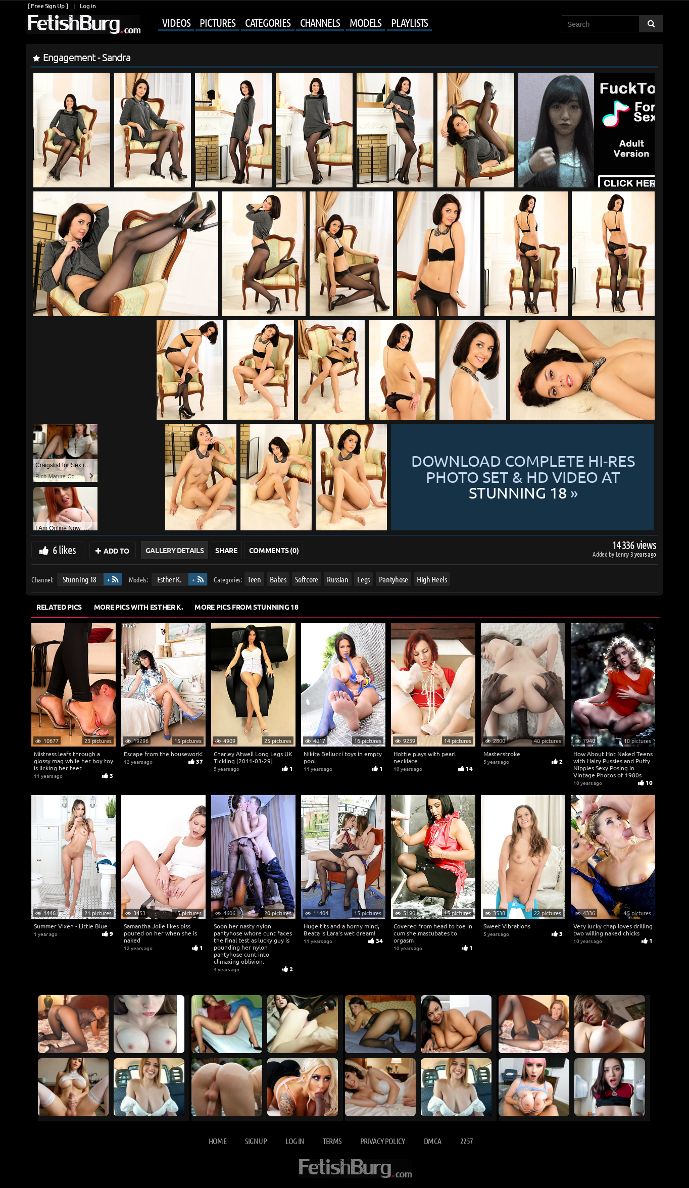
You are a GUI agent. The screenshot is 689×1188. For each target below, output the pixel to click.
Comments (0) (274, 550)
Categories (267, 22)
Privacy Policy (382, 1141)
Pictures (217, 22)
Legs (363, 579)
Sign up (255, 1141)
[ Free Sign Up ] (48, 6)
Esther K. (169, 579)
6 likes (64, 549)
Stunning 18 (79, 579)
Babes (278, 579)
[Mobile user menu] (287, 23)
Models (365, 22)
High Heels (432, 579)
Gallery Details (174, 550)
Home (217, 1141)
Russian (338, 579)
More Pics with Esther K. (138, 606)
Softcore (306, 579)
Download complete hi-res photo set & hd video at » (523, 477)
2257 (466, 1141)
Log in (87, 6)
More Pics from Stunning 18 (246, 606)
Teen (254, 579)
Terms (332, 1141)
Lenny (623, 554)
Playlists (409, 22)
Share (226, 550)
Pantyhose (393, 579)
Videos (176, 22)
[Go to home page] (83, 24)
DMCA (432, 1141)
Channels (320, 22)
